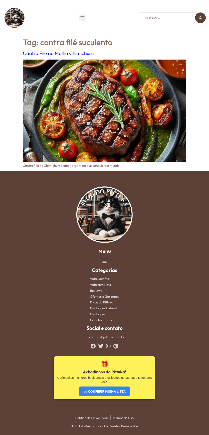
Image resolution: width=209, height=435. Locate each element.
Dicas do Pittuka (101, 302)
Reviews (96, 290)
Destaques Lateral (103, 308)
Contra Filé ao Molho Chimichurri (58, 53)
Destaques (98, 314)
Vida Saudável (100, 279)
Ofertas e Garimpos (104, 296)
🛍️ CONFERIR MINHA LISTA (104, 391)
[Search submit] (200, 17)
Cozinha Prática (101, 320)
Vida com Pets (100, 285)
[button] (82, 18)
